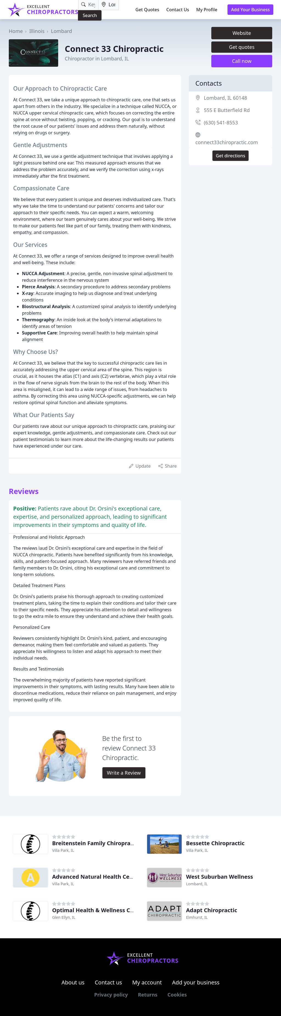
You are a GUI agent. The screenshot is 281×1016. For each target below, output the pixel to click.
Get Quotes (147, 10)
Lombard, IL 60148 (225, 97)
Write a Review (124, 772)
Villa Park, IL (63, 850)
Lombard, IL (197, 883)
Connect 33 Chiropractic (114, 48)
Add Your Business (250, 10)
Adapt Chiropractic (211, 910)
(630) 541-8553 (221, 122)
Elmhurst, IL (197, 917)
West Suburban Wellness (219, 876)
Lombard (61, 31)
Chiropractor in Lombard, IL (97, 58)
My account (147, 982)
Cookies (177, 994)
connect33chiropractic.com (226, 142)
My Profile (206, 10)
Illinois (36, 31)
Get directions (230, 156)
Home (16, 31)
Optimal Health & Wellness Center (98, 910)
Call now (241, 61)
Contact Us (177, 10)
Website (241, 33)
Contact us (108, 982)
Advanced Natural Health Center (96, 876)
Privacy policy (111, 994)
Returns (148, 994)
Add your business (196, 982)
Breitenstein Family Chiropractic (96, 843)
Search (90, 15)
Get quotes (242, 47)
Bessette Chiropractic (215, 843)
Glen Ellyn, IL (63, 917)
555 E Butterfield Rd (227, 110)
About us (73, 982)
